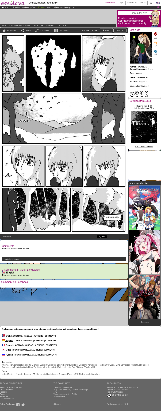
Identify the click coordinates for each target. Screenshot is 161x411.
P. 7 (66, 25)
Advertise (4, 396)
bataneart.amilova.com (139, 86)
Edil (59, 367)
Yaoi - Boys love (93, 374)
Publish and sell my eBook (118, 390)
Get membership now (65, 7)
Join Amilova (109, 3)
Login (121, 3)
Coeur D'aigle (84, 367)
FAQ (55, 392)
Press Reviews (6, 390)
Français (8, 345)
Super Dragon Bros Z (49, 365)
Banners (3, 394)
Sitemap (57, 404)
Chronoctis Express (30, 365)
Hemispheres (15, 365)
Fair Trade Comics (115, 392)
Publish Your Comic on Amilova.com (122, 387)
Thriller (82, 374)
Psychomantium (66, 365)
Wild (93, 367)
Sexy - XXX (73, 374)
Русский (7, 355)
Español (7, 341)
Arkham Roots (91, 365)
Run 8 (74, 367)
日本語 (6, 350)
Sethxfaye (135, 365)
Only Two (33, 367)
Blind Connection (123, 365)
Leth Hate (66, 367)
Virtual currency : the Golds (65, 394)
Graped (144, 365)
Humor (39, 374)
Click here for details (144, 146)
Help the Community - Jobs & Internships (71, 390)
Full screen (44, 30)
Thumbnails (64, 30)
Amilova (5, 365)
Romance (63, 374)
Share (28, 30)
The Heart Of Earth (106, 365)
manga (27, 25)
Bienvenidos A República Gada (15, 367)
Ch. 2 (59, 25)
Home (4, 25)
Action (4, 374)
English (8, 272)
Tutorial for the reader (63, 387)
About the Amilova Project (11, 387)
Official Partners (7, 399)
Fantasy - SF (38, 25)
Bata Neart (50, 25)
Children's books (50, 374)
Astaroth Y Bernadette (47, 367)
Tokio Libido (79, 365)
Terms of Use (59, 396)
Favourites (11, 30)
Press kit (3, 392)
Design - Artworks (15, 374)
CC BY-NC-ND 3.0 (117, 395)
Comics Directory (15, 25)
